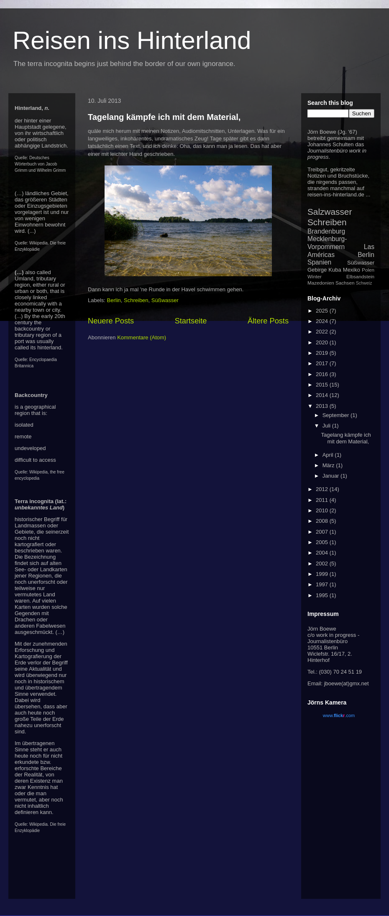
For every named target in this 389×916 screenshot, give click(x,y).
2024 (323, 321)
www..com (339, 715)
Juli (327, 425)
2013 (323, 406)
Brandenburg (326, 231)
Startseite (191, 321)
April (328, 455)
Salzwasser (329, 211)
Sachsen (344, 282)
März (329, 465)
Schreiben (136, 300)
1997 (323, 584)
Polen (368, 269)
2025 (323, 311)
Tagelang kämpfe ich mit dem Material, (164, 117)
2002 (323, 563)
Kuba (334, 270)
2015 (323, 385)
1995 (323, 595)
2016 (323, 374)
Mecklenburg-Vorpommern (327, 242)
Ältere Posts (268, 321)
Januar (331, 476)
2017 (323, 363)
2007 (323, 532)
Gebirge (317, 270)
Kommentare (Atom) (141, 337)
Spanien (319, 262)
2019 (323, 353)
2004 (323, 553)
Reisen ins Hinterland (132, 40)
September (336, 415)
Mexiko (351, 270)
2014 (323, 395)
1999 (323, 574)
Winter (314, 276)
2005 (323, 542)
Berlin (114, 300)
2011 (323, 500)
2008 (323, 521)
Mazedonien (320, 282)
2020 (323, 342)
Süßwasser (165, 300)
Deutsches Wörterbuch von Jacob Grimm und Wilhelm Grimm (40, 164)
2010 (323, 510)
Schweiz (364, 283)
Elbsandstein (360, 276)
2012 (323, 489)
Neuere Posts (111, 321)
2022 (323, 331)
